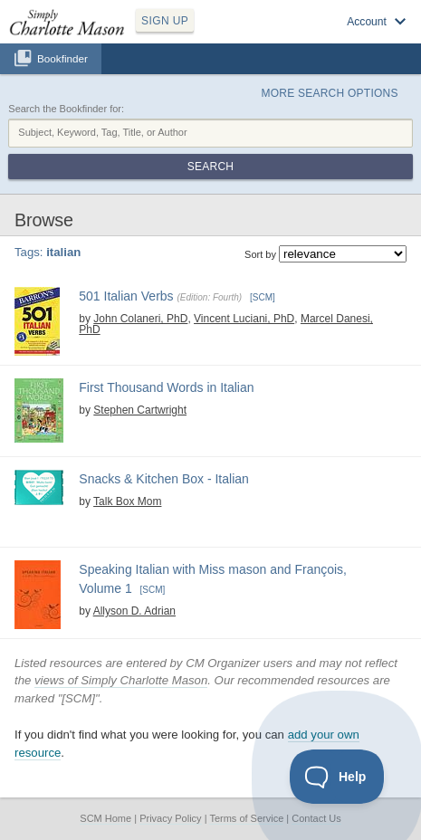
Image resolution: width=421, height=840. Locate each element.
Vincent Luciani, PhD (244, 318)
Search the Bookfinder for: (66, 108)
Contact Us (316, 818)
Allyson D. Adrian (134, 611)
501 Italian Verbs (126, 296)
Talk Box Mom (127, 501)
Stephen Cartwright (140, 410)
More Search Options (329, 93)
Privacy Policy (170, 818)
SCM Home (105, 818)
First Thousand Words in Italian (166, 387)
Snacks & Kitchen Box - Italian (164, 479)
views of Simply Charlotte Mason (120, 680)
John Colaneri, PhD (140, 318)
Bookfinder (62, 58)
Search (210, 166)
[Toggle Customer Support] (337, 776)
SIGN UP (164, 20)
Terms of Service (246, 818)
